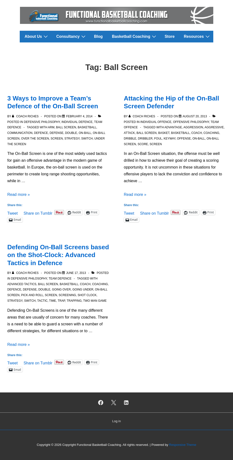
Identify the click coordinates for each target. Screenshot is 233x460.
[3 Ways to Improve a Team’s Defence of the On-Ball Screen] (79, 116)
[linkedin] (126, 402)
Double (71, 133)
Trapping (74, 300)
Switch (87, 138)
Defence (41, 133)
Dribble (130, 138)
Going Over (61, 289)
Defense (57, 133)
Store (170, 36)
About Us (37, 36)
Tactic (42, 300)
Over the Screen (35, 138)
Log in (116, 421)
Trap (61, 300)
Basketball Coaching (134, 36)
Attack (129, 133)
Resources (197, 36)
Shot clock (87, 295)
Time (52, 300)
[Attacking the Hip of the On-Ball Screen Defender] (195, 116)
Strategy (72, 138)
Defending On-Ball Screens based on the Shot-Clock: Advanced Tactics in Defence (58, 255)
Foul (158, 138)
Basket (163, 133)
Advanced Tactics (21, 284)
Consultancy (71, 36)
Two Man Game (95, 300)
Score (143, 144)
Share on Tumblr (38, 212)
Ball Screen (66, 127)
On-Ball (85, 133)
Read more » (18, 194)
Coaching (211, 133)
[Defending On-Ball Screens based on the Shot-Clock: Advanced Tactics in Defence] (76, 273)
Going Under (82, 289)
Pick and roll (32, 295)
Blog (98, 36)
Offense (184, 138)
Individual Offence (156, 122)
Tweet (12, 212)
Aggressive (214, 127)
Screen (57, 138)
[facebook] (100, 402)
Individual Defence (77, 122)
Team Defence (60, 278)
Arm (51, 127)
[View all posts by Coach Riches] (25, 116)
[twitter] (113, 402)
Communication (19, 133)
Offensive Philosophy (191, 122)
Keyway (169, 138)
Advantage (173, 127)
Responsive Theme (182, 445)
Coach (196, 133)
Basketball (87, 127)
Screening (67, 295)
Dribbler (145, 138)
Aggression (193, 127)
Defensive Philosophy (42, 122)
